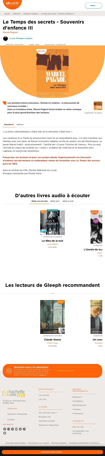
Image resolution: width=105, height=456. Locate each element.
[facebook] (5, 429)
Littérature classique (30, 14)
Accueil (7, 14)
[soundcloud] (9, 429)
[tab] (9, 124)
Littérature (16, 14)
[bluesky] (5, 433)
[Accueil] (12, 5)
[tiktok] (24, 429)
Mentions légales (59, 443)
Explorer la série (93, 112)
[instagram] (12, 429)
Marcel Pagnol (10, 32)
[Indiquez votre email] (74, 371)
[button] (52, 452)
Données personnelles (16, 443)
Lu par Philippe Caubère (20, 38)
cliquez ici (42, 375)
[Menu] (93, 5)
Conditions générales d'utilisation (83, 443)
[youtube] (16, 429)
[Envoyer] (96, 371)
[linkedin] (20, 429)
